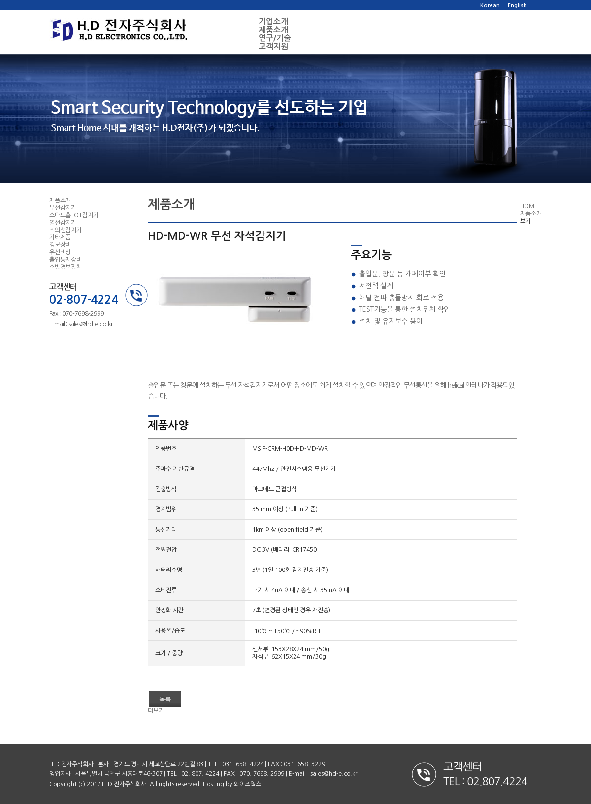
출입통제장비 (65, 260)
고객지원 (273, 46)
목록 (165, 699)
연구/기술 (275, 38)
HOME (529, 206)
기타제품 (60, 237)
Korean (490, 5)
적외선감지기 (65, 230)
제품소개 (273, 30)
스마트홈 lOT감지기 (73, 215)
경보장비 (60, 245)
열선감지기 (62, 223)
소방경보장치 (65, 267)
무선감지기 (62, 208)
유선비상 (60, 252)
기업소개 (273, 21)
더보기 (156, 711)
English (517, 5)
